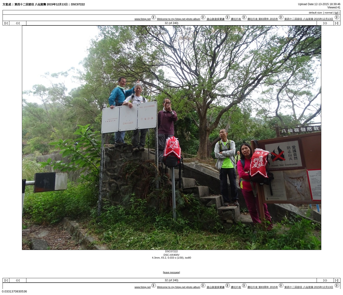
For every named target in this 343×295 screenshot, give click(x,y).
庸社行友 (236, 19)
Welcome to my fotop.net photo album (178, 19)
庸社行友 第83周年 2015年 (263, 19)
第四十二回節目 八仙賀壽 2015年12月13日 (308, 19)
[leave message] (171, 272)
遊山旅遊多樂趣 (216, 19)
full (336, 12)
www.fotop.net (142, 19)
